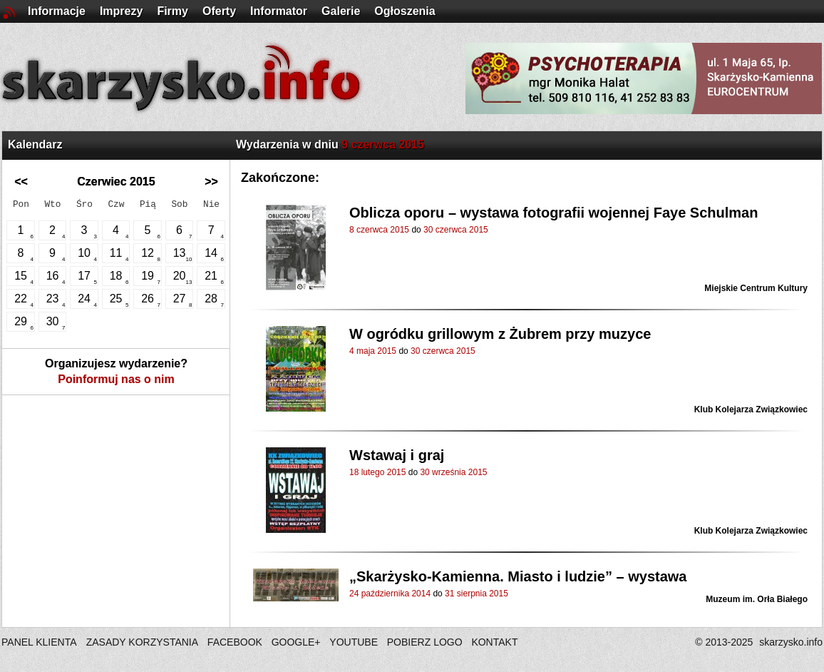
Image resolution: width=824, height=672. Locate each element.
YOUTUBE (353, 642)
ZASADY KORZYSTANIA (142, 642)
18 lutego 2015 (377, 472)
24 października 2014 (390, 594)
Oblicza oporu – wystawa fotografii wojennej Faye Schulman (553, 212)
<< (21, 181)
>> (211, 181)
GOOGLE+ (296, 642)
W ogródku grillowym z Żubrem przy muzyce (500, 334)
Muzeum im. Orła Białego (757, 599)
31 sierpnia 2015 (476, 594)
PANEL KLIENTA (40, 642)
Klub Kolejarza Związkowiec (751, 409)
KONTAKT (494, 642)
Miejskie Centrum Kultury (756, 288)
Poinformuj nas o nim (116, 379)
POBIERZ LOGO (425, 642)
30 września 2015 (453, 472)
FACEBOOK (234, 642)
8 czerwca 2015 (379, 230)
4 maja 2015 (372, 351)
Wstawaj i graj (396, 455)
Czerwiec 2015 (116, 181)
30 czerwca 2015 (455, 230)
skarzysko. (791, 642)
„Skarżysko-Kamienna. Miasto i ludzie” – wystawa (518, 576)
